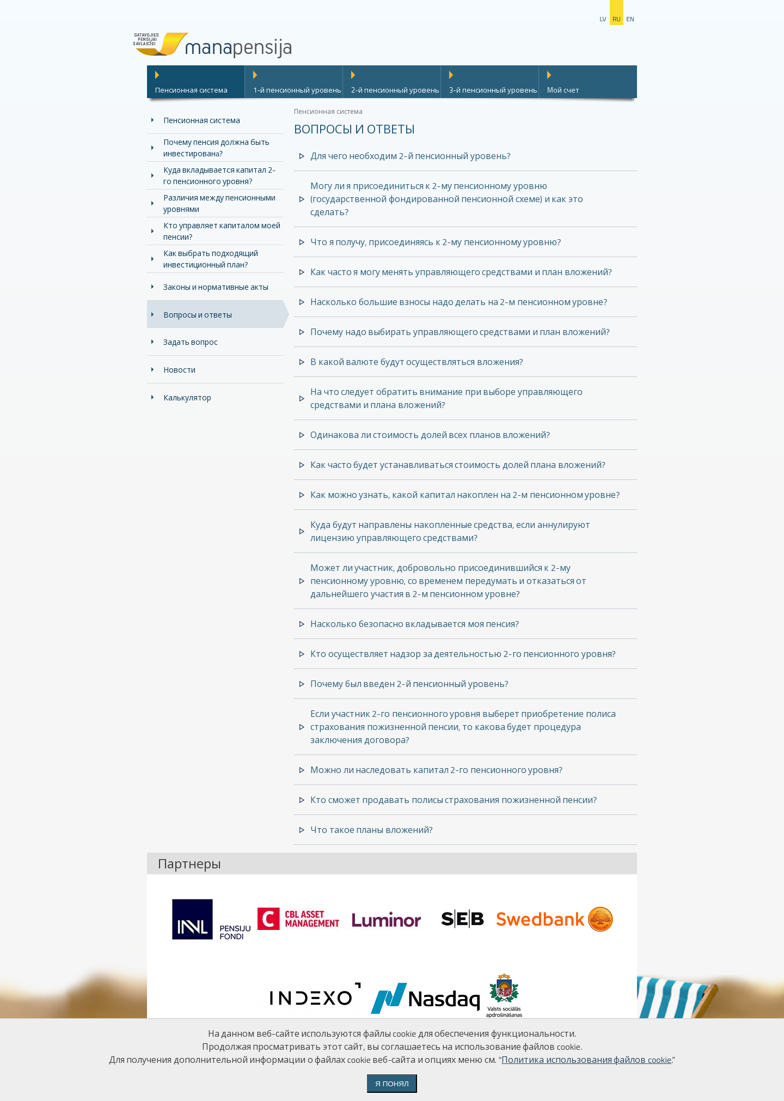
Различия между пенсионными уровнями (219, 203)
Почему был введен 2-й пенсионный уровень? (409, 683)
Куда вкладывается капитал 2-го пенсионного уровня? (219, 175)
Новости (179, 369)
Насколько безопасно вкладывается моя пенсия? (414, 623)
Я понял (391, 1084)
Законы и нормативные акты (215, 287)
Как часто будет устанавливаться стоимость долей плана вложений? (457, 464)
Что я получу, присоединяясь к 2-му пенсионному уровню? (435, 241)
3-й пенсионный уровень (493, 89)
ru (616, 19)
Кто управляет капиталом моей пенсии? (221, 231)
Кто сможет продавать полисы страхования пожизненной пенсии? (453, 799)
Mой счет (563, 89)
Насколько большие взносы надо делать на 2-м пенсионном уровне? (458, 301)
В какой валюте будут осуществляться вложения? (416, 361)
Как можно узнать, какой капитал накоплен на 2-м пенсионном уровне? (465, 494)
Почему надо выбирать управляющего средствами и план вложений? (460, 331)
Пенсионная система (191, 89)
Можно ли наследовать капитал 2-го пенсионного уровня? (436, 769)
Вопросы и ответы (197, 314)
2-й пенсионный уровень (395, 89)
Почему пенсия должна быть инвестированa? (216, 147)
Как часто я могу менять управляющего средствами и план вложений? (461, 271)
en (630, 19)
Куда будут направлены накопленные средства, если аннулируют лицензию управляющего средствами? (450, 531)
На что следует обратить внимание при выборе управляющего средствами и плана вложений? (446, 398)
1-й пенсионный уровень (297, 89)
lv (602, 19)
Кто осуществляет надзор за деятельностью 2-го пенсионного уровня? (463, 653)
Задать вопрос (190, 342)
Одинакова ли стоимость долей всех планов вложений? (430, 434)
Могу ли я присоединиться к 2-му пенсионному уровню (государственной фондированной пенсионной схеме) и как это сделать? (446, 198)
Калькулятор (187, 397)
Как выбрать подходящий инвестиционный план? (210, 258)
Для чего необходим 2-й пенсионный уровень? (410, 155)
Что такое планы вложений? (371, 829)
